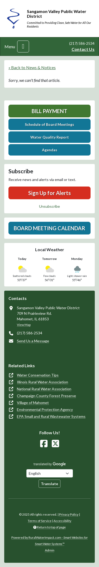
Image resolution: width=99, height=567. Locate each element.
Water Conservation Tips (38, 375)
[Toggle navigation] (23, 46)
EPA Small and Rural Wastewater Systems (51, 416)
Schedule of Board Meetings (49, 124)
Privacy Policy (68, 514)
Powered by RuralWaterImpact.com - (49, 540)
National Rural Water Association (44, 389)
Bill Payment (49, 111)
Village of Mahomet (33, 402)
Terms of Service (39, 521)
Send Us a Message (33, 341)
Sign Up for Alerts (49, 193)
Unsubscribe (49, 206)
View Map (24, 325)
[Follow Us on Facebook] (44, 443)
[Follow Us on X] (55, 443)
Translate (49, 483)
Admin (49, 550)
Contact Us (83, 49)
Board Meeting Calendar (49, 228)
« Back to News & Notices (32, 67)
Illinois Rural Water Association (42, 382)
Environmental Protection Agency (45, 409)
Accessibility (62, 521)
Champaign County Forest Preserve (46, 395)
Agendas (49, 150)
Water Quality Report (49, 137)
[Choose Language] (49, 473)
